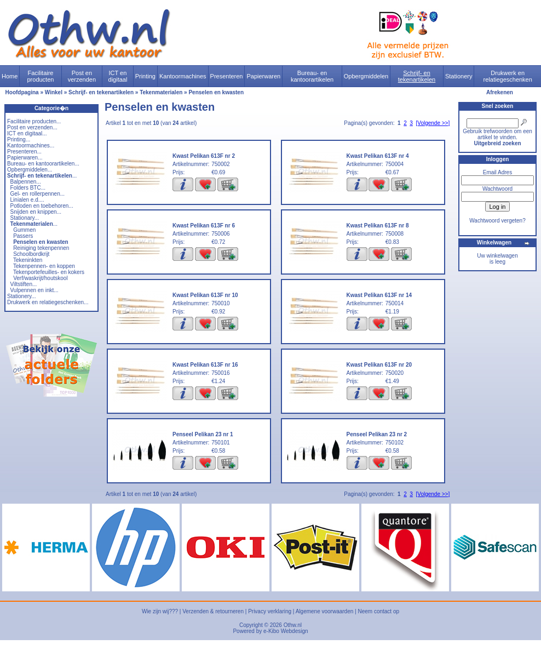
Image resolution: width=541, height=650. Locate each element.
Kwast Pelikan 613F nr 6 (203, 226)
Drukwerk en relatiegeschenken (508, 76)
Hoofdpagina (22, 92)
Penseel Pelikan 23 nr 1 (202, 434)
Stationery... (21, 296)
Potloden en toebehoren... (41, 206)
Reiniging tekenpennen (41, 248)
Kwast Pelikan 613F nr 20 (379, 365)
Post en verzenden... (32, 127)
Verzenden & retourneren (213, 611)
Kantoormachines (182, 76)
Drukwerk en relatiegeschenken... (47, 302)
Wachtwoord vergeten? (497, 221)
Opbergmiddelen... (29, 170)
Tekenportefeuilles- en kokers (48, 272)
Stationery (459, 76)
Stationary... (24, 218)
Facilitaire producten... (34, 121)
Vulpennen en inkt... (34, 290)
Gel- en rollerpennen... (37, 194)
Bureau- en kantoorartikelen (312, 76)
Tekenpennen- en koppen (44, 266)
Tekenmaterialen (161, 92)
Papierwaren (263, 76)
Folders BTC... (27, 188)
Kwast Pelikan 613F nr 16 (205, 365)
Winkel (53, 92)
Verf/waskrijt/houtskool (40, 278)
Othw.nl (293, 625)
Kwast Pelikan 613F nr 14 (379, 295)
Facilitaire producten (40, 76)
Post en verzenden (82, 76)
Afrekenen (499, 92)
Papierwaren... (24, 158)
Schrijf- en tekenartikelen (417, 76)
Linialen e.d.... (27, 200)
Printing (145, 76)
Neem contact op (378, 611)
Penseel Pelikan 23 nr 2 (377, 434)
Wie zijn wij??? (160, 611)
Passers (23, 236)
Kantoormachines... (30, 145)
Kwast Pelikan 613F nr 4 (378, 156)
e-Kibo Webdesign (285, 631)
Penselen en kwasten (216, 92)
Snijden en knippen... (35, 212)
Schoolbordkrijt (31, 254)
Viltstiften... (23, 284)
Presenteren (226, 76)
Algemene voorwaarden (325, 611)
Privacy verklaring (269, 611)
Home (10, 76)
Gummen (24, 230)
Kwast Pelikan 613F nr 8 (378, 226)
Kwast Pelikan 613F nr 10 (205, 295)
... (42, 176)
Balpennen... (25, 182)
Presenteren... (24, 152)
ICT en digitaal (118, 76)
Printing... (18, 139)
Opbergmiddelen (366, 76)
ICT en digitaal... (27, 133)
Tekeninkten (27, 260)
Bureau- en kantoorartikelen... (43, 164)
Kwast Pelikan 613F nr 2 (203, 156)
